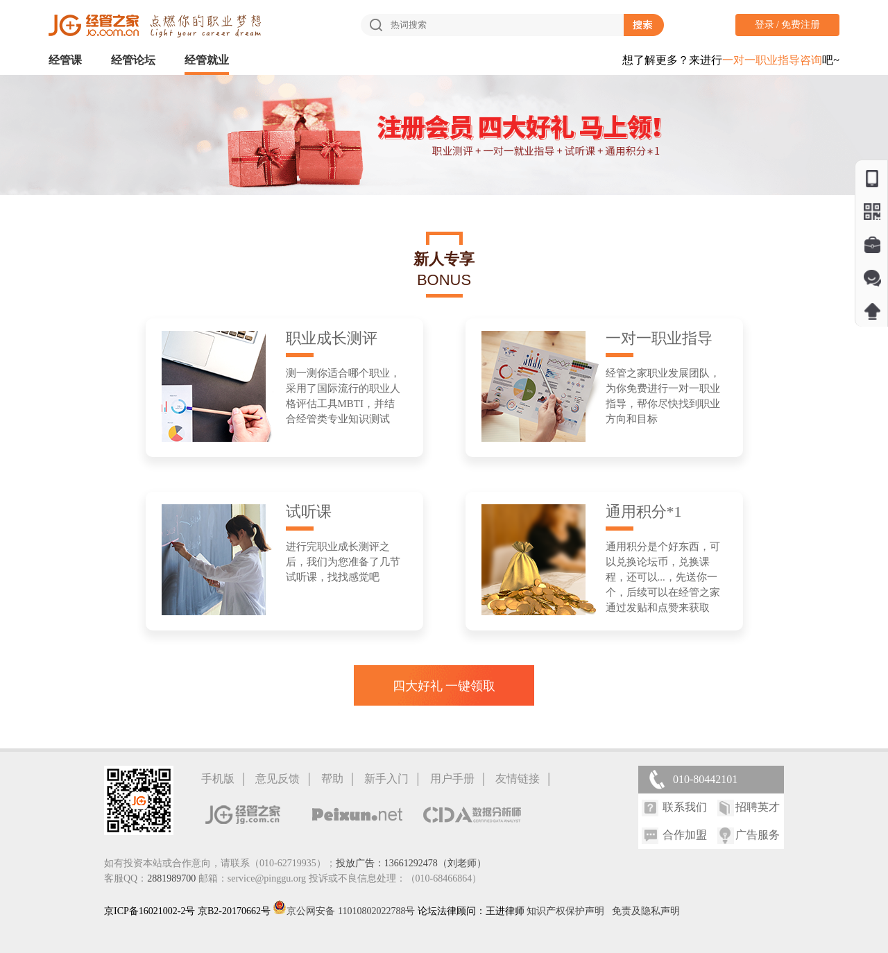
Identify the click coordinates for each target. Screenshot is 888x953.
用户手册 (452, 778)
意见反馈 (277, 778)
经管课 (65, 60)
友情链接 (517, 778)
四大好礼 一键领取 (444, 686)
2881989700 (171, 878)
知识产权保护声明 (565, 911)
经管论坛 (133, 60)
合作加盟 (685, 835)
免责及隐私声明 (646, 911)
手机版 (217, 778)
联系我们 (685, 807)
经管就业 (207, 60)
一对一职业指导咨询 (772, 60)
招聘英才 (757, 807)
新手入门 (386, 778)
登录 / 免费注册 (788, 24)
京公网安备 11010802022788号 (345, 911)
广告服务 (757, 835)
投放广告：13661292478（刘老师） (411, 863)
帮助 (332, 778)
